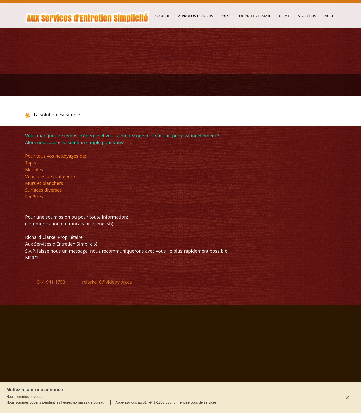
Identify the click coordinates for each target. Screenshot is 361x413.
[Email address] (103, 282)
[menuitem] (162, 15)
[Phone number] (47, 282)
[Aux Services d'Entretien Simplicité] (87, 17)
